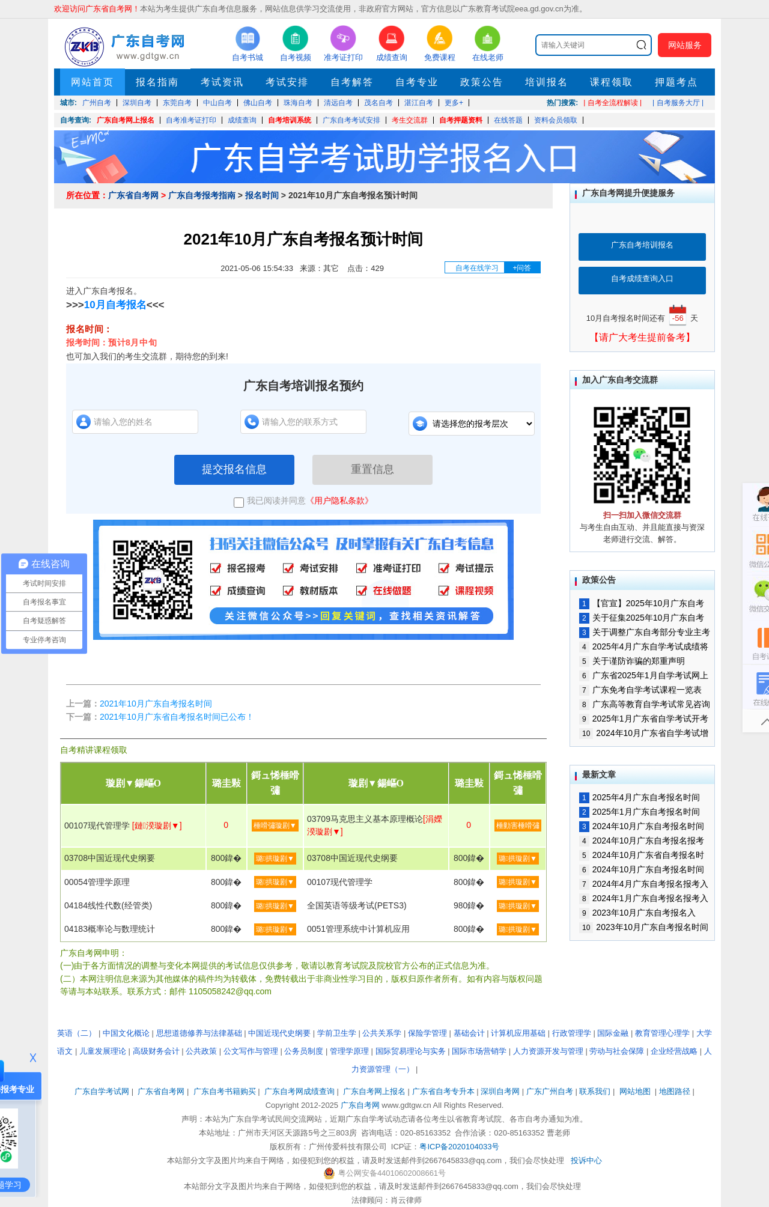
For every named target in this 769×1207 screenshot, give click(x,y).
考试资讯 (222, 82)
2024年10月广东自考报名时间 (641, 869)
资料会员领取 (555, 120)
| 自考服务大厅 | (678, 103)
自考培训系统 (289, 120)
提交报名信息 (234, 469)
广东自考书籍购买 (224, 1091)
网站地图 (635, 1091)
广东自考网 (360, 1105)
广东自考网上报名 (125, 120)
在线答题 (508, 120)
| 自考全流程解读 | (612, 103)
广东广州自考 (549, 1091)
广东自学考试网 (101, 1091)
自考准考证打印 (191, 120)
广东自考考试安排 (351, 120)
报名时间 (262, 195)
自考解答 (352, 82)
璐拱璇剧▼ (275, 858)
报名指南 (157, 82)
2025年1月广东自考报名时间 (639, 811)
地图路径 (676, 1091)
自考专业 (417, 82)
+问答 (521, 268)
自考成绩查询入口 (642, 278)
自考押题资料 (460, 120)
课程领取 (611, 82)
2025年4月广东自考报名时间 (639, 797)
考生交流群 (410, 120)
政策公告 (481, 82)
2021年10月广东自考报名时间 (156, 703)
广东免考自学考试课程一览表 (640, 690)
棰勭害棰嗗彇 (518, 825)
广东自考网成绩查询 (299, 1091)
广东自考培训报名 (642, 244)
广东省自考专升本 (443, 1091)
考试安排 (287, 82)
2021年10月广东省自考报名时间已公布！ (177, 717)
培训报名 (546, 82)
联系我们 (594, 1091)
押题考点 (676, 82)
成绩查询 (242, 120)
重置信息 (372, 469)
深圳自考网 (500, 1091)
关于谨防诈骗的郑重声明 (632, 661)
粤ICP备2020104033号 (459, 1146)
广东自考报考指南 (202, 195)
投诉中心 (586, 1160)
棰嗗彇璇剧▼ (275, 825)
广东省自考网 (133, 195)
